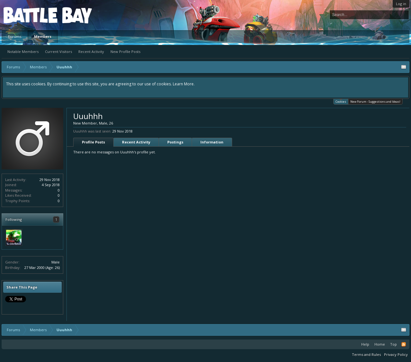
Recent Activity (91, 51)
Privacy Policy (396, 354)
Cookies (341, 101)
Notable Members (23, 51)
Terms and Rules (366, 354)
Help (365, 344)
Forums (14, 36)
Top (393, 344)
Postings (175, 142)
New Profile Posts (125, 51)
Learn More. (184, 84)
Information (211, 142)
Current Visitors (58, 51)
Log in (401, 3)
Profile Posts (93, 142)
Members (42, 36)
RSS (403, 344)
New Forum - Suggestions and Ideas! (375, 101)
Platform (27, 15)
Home (379, 344)
